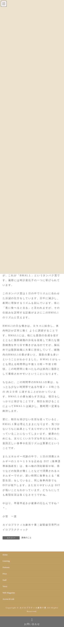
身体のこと (26, 537)
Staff (4, 580)
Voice (5, 586)
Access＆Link (8, 599)
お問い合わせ (32, 621)
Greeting (6, 561)
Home (5, 555)
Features (6, 567)
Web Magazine (9, 593)
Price (5, 574)
